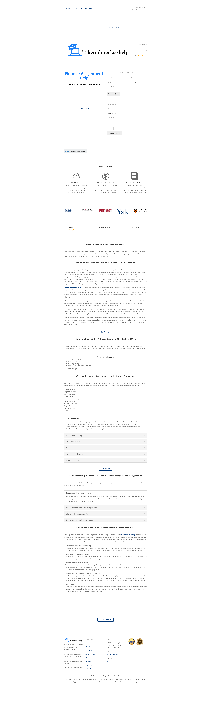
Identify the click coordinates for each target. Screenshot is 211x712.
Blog (146, 50)
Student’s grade (90, 654)
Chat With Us (105, 469)
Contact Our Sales (105, 620)
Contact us (88, 643)
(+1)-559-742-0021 (113, 28)
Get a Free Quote (113, 94)
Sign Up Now (84, 108)
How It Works (89, 665)
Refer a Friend (89, 669)
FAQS (87, 658)
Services (139, 50)
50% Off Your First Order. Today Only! (79, 8)
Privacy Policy (89, 661)
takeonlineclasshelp (128, 535)
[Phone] (127, 104)
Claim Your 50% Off (114, 133)
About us (144, 44)
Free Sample (89, 650)
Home (139, 44)
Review (87, 646)
